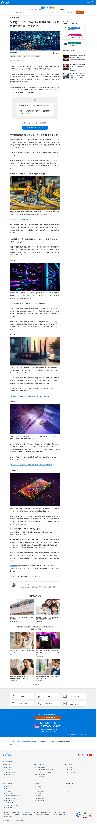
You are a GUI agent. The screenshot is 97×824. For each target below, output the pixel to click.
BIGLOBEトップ (7, 816)
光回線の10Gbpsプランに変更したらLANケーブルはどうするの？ (31, 465)
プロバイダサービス (11, 793)
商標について (62, 814)
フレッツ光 (8, 791)
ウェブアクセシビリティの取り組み (30, 812)
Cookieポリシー (7, 814)
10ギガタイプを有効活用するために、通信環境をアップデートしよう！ (35, 112)
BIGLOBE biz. (9, 786)
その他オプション (40, 777)
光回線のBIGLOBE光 (25, 741)
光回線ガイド (15, 17)
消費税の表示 (15, 812)
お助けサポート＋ (40, 767)
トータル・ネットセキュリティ (44, 772)
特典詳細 (43, 714)
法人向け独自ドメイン (11, 807)
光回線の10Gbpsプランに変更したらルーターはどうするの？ (30, 396)
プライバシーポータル (59, 812)
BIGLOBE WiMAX (10, 774)
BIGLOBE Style (40, 798)
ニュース (38, 793)
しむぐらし (70, 770)
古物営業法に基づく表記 (35, 814)
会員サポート (70, 791)
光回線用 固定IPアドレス (12, 796)
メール (69, 788)
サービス (81, 2)
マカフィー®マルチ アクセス (13, 805)
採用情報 (38, 796)
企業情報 (87, 2)
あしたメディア (71, 772)
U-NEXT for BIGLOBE (42, 774)
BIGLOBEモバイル (10, 772)
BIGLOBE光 (13, 566)
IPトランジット (9, 803)
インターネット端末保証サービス (44, 770)
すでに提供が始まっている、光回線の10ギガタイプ (35, 105)
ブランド (38, 788)
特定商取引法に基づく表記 (20, 814)
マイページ (70, 786)
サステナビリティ (40, 791)
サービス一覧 (16, 741)
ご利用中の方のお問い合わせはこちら (47, 731)
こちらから (36, 576)
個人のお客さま (7, 761)
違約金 (47, 714)
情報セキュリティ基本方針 (50, 814)
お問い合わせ (6, 812)
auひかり (8, 770)
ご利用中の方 (69, 783)
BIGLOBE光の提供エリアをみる (21, 220)
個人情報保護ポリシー (46, 812)
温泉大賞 (69, 767)
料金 (39, 714)
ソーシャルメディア (41, 800)
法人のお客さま (7, 783)
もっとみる (34, 684)
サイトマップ (13, 744)
